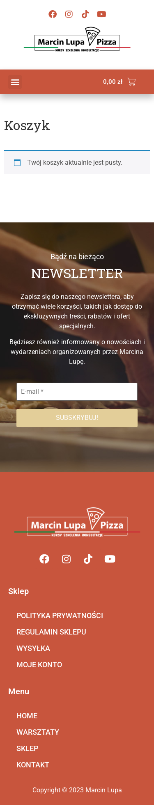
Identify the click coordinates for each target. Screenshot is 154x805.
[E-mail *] (77, 392)
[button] (15, 82)
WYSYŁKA (33, 648)
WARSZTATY (37, 732)
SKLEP (27, 748)
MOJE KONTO (39, 664)
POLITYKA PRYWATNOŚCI (59, 615)
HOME (26, 715)
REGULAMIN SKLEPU (51, 632)
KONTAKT (32, 764)
